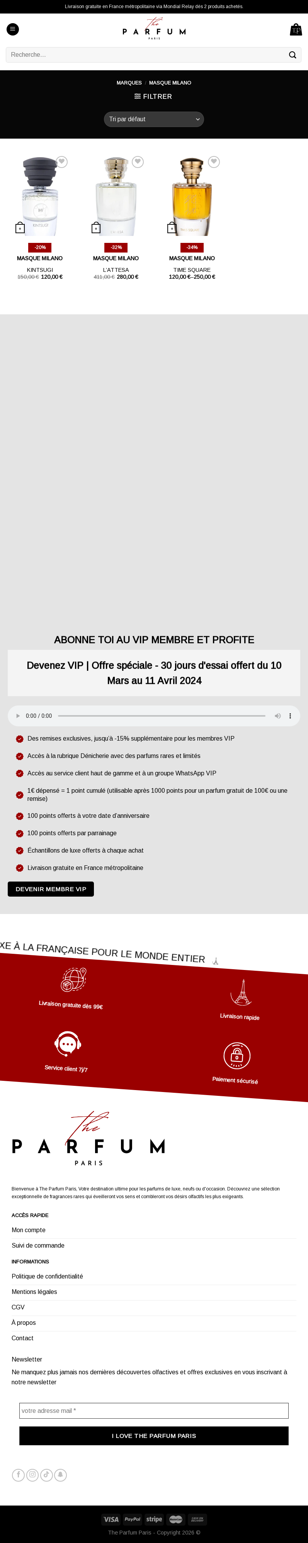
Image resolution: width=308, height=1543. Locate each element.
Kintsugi (40, 270)
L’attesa (116, 270)
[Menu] (13, 29)
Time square (192, 270)
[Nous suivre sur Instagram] (32, 1475)
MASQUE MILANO (40, 258)
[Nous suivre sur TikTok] (46, 1475)
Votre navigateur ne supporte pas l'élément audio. (154, 715)
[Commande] (154, 119)
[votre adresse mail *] (154, 1410)
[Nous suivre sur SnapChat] (60, 1475)
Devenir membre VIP (50, 889)
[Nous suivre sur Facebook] (18, 1475)
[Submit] (293, 54)
